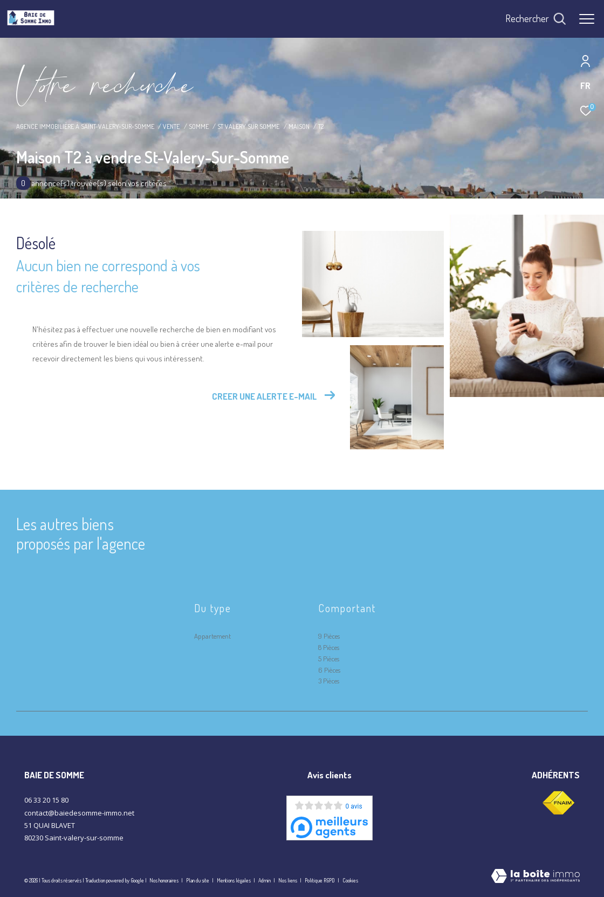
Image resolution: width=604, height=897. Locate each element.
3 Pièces (328, 680)
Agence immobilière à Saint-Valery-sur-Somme (85, 126)
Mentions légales (234, 880)
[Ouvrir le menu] (586, 19)
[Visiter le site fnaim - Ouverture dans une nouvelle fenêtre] (558, 803)
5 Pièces (328, 658)
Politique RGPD (320, 880)
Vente (171, 126)
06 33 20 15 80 (46, 800)
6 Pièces (329, 670)
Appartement (212, 636)
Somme (199, 126)
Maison (299, 126)
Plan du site (198, 880)
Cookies (350, 881)
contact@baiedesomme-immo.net (79, 813)
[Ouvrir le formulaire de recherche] (535, 19)
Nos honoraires (164, 880)
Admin (265, 880)
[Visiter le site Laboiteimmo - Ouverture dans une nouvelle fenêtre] (535, 877)
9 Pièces (329, 636)
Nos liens (288, 880)
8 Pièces (328, 647)
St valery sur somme (248, 126)
